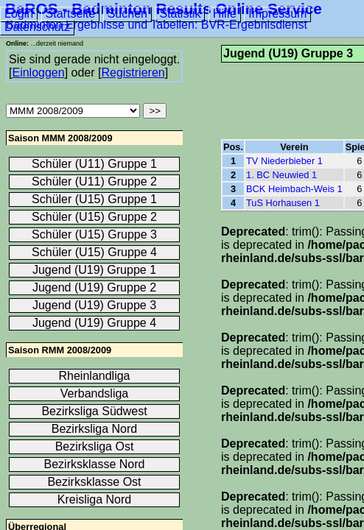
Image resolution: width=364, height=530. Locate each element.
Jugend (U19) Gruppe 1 (94, 270)
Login (18, 13)
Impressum (277, 13)
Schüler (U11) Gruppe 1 (94, 164)
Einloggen (38, 72)
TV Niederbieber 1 (284, 160)
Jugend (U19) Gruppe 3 (94, 305)
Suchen (127, 13)
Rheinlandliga (94, 376)
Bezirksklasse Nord (94, 464)
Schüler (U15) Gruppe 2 (94, 217)
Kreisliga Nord (94, 499)
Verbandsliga (94, 393)
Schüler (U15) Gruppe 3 (94, 234)
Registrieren (132, 72)
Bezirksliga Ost (94, 446)
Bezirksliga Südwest (94, 411)
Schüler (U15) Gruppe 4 (94, 252)
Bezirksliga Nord (94, 429)
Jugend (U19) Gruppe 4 (94, 323)
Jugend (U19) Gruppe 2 (94, 287)
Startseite (71, 13)
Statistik (179, 13)
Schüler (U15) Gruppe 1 (94, 199)
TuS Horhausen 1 (283, 202)
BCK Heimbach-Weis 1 (294, 188)
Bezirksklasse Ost (94, 482)
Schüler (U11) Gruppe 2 (94, 181)
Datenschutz (37, 27)
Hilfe (225, 13)
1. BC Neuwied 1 (281, 174)
